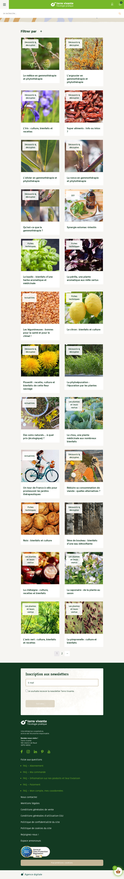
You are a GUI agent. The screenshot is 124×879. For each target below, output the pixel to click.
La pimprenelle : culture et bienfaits (82, 641)
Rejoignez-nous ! (30, 834)
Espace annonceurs (31, 840)
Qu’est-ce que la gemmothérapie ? (33, 229)
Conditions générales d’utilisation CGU (42, 815)
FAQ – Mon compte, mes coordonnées (43, 790)
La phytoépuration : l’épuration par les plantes (82, 384)
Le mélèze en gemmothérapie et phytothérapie (39, 77)
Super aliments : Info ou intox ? (83, 130)
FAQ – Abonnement (33, 765)
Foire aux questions (31, 759)
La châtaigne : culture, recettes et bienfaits (35, 592)
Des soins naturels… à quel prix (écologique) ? (38, 437)
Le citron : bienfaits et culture (83, 330)
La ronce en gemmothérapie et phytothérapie (83, 179)
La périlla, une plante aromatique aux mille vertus (82, 278)
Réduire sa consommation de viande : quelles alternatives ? (83, 489)
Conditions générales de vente (37, 809)
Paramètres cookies (62, 862)
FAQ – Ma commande (34, 772)
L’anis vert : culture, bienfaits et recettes (39, 641)
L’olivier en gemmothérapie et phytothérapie (40, 179)
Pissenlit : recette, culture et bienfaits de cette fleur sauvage (39, 385)
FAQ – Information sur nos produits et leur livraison (51, 778)
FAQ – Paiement (31, 784)
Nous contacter (29, 797)
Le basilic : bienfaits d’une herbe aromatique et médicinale (38, 280)
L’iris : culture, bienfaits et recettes (38, 130)
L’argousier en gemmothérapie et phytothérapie (77, 79)
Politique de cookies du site (36, 828)
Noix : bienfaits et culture (37, 541)
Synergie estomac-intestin (81, 227)
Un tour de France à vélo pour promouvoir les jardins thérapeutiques (40, 491)
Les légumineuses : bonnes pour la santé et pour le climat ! (38, 333)
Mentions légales (30, 803)
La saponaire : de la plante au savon (83, 592)
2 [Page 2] (62, 654)
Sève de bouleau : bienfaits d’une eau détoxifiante (82, 542)
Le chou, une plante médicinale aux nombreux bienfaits (81, 438)
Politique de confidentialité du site (40, 822)
